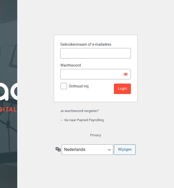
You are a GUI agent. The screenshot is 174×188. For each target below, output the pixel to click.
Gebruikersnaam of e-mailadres (85, 44)
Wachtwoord (70, 65)
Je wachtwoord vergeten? (79, 111)
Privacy (95, 135)
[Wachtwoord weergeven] (125, 74)
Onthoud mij (79, 86)
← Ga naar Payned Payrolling (82, 120)
